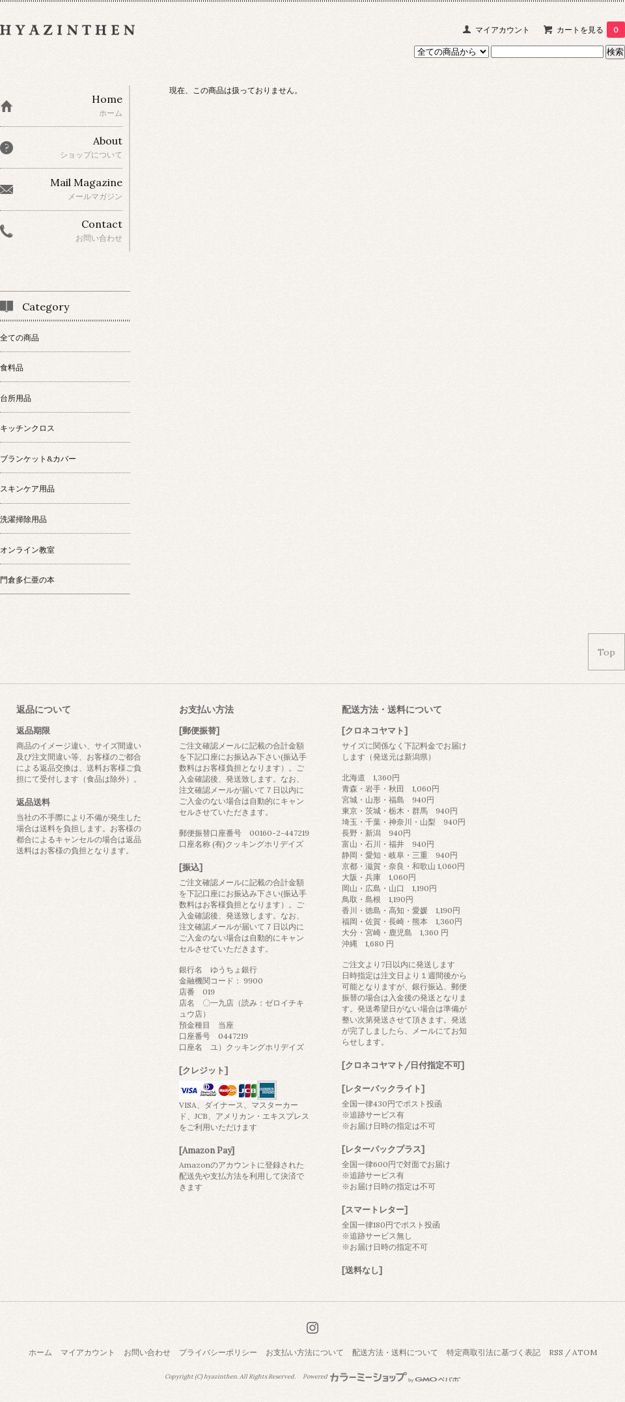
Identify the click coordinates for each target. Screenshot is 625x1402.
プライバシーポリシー (218, 1352)
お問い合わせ (147, 1352)
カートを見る (591, 29)
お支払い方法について (305, 1352)
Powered (382, 1377)
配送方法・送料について (395, 1352)
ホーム (40, 1352)
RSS (556, 1352)
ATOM (584, 1352)
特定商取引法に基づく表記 (493, 1352)
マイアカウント (502, 29)
